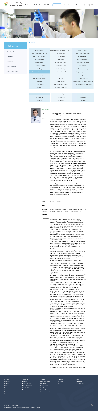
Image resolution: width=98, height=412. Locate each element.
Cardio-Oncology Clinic (39, 56)
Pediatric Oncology (83, 78)
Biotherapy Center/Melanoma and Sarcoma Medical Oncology (61, 50)
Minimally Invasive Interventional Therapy (39, 72)
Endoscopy (61, 59)
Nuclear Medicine (61, 75)
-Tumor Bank (43, 387)
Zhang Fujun (83, 97)
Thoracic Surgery (39, 84)
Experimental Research (83, 59)
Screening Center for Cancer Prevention (83, 81)
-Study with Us (61, 381)
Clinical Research (82, 56)
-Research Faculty (44, 385)
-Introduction (7, 381)
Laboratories (10, 56)
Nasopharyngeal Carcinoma (83, 72)
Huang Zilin (39, 100)
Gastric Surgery (39, 62)
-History (5, 385)
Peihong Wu (39, 97)
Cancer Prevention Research (83, 53)
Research (57, 4)
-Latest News (79, 381)
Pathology (61, 78)
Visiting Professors (11, 66)
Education (67, 4)
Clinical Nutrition (61, 56)
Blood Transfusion (82, 50)
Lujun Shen (83, 100)
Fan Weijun (39, 94)
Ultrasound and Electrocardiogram (82, 84)
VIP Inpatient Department (61, 87)
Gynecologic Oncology (61, 62)
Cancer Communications (13, 71)
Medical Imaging (39, 68)
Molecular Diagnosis (61, 72)
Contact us (15, 405)
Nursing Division (83, 75)
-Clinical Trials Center (26, 387)
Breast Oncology (61, 53)
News (77, 4)
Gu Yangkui (61, 100)
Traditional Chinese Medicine (61, 84)
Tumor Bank (10, 61)
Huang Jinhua (61, 97)
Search (87, 5)
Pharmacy (39, 81)
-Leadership (6, 383)
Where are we (8, 405)
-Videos (5, 393)
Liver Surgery (82, 65)
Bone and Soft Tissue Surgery (39, 53)
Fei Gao (83, 94)
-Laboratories (43, 383)
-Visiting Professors (44, 389)
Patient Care (47, 4)
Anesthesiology (39, 50)
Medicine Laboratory (83, 68)
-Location (6, 391)
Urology (39, 87)
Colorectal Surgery (39, 59)
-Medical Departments (27, 385)
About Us (27, 4)
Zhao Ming (61, 94)
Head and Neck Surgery (83, 62)
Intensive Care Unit (61, 65)
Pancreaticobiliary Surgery (39, 78)
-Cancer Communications (45, 391)
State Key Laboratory (12, 51)
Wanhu (38, 407)
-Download (24, 389)
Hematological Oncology (39, 65)
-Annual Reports (7, 396)
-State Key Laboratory (45, 381)
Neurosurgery (39, 75)
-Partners (6, 387)
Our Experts (37, 4)
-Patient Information (26, 383)
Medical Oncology (61, 68)
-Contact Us (6, 389)
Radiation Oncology (61, 81)
